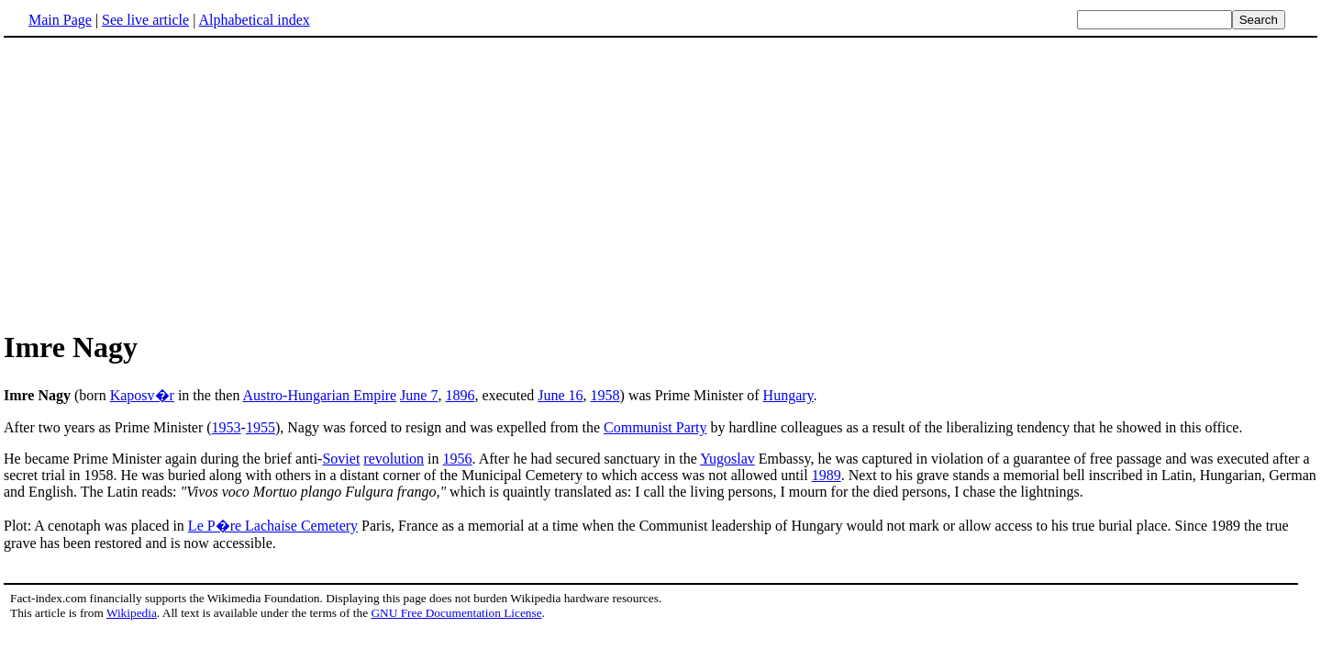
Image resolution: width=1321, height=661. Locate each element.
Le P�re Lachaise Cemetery (273, 525)
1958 (605, 395)
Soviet (341, 458)
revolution (393, 458)
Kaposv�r (142, 395)
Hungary (788, 395)
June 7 (419, 395)
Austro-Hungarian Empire (320, 395)
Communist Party (655, 427)
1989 (826, 475)
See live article (145, 20)
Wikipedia (131, 613)
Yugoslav (727, 458)
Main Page (60, 20)
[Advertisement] (660, 182)
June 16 (560, 395)
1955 (260, 427)
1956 (457, 458)
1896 (459, 395)
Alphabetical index (253, 20)
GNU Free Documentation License (456, 613)
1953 (226, 427)
